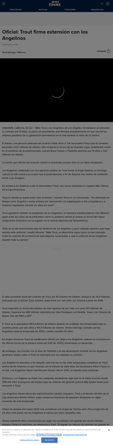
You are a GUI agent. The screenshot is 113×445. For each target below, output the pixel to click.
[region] (56, 435)
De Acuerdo (49, 440)
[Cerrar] (109, 430)
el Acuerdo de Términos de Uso (75, 435)
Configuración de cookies (29, 440)
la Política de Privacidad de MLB (49, 435)
